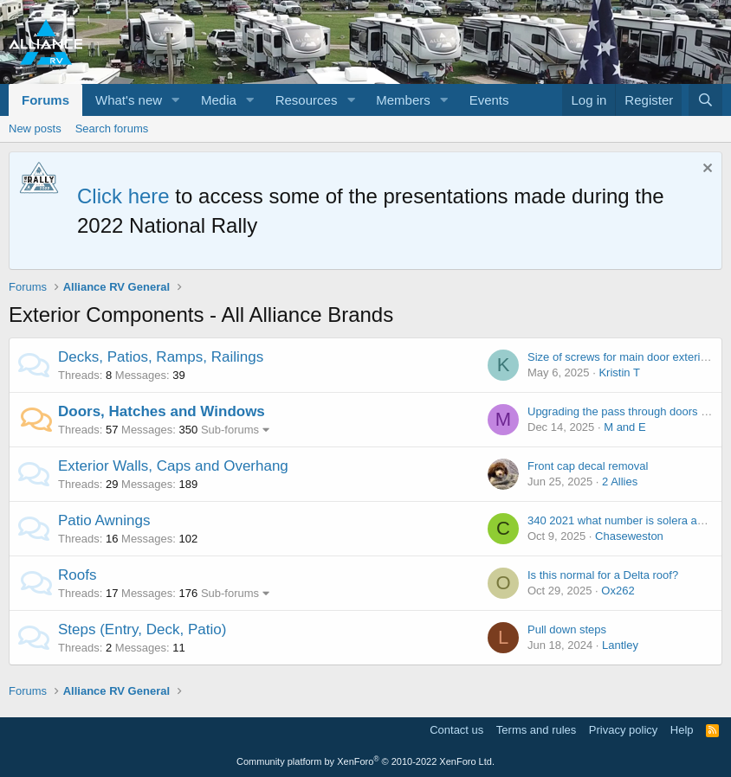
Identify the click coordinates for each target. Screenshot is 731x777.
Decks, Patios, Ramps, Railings (160, 357)
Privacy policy (623, 729)
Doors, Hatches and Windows (161, 411)
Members (403, 100)
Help (682, 729)
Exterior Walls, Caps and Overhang (173, 466)
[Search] (705, 100)
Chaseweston (629, 536)
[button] (176, 100)
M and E (624, 427)
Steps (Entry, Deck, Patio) (142, 629)
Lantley (620, 645)
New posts (35, 128)
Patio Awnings (104, 520)
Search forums (112, 128)
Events (489, 100)
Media (218, 100)
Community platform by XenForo (365, 761)
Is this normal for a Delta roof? (602, 574)
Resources (306, 100)
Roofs (77, 575)
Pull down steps (566, 629)
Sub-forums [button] (230, 429)
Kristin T (618, 372)
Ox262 (617, 590)
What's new (128, 100)
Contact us (456, 729)
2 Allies (619, 481)
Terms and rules (536, 729)
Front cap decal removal (587, 465)
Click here (123, 196)
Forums (45, 100)
